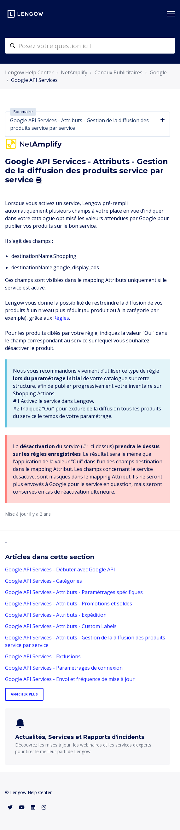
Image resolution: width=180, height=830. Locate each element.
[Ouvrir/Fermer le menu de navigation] (170, 14)
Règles (61, 317)
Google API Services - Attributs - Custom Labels (61, 626)
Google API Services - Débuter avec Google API (60, 569)
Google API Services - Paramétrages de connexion (64, 667)
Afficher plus (24, 694)
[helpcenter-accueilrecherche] (90, 46)
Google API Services (34, 80)
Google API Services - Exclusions (43, 656)
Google (158, 72)
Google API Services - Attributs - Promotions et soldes (68, 603)
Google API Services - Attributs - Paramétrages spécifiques (74, 592)
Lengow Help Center (29, 72)
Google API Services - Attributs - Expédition (56, 614)
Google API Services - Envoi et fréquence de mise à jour (70, 679)
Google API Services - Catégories (43, 580)
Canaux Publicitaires (118, 72)
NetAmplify (74, 72)
